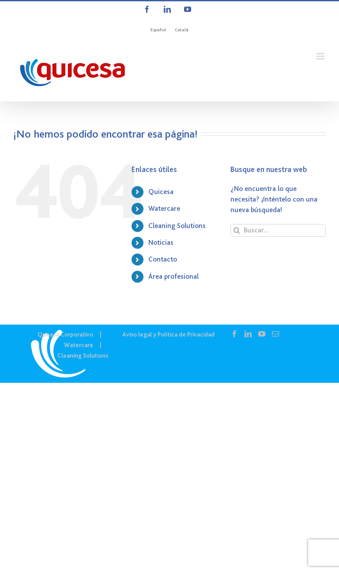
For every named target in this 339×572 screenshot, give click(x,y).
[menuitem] (158, 30)
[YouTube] (261, 333)
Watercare (164, 209)
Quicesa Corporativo (65, 334)
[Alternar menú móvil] (321, 56)
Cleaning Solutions (177, 226)
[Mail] (275, 333)
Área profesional (173, 276)
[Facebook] (234, 333)
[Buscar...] (278, 230)
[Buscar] (236, 230)
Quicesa (160, 192)
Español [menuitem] (158, 29)
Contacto (162, 259)
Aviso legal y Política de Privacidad (168, 334)
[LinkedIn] (248, 333)
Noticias (160, 243)
